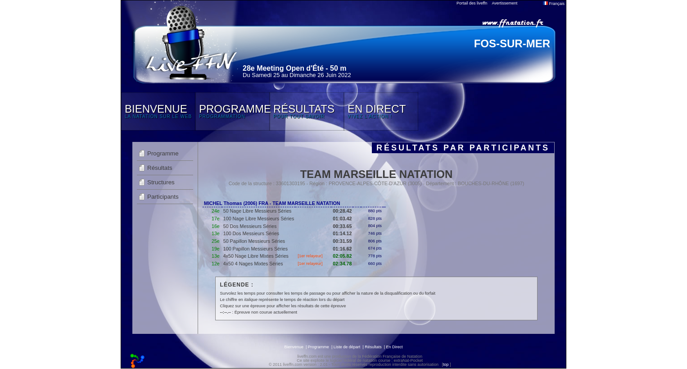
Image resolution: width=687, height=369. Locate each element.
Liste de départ (347, 347)
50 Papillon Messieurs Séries (254, 241)
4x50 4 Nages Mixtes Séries (253, 263)
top (446, 364)
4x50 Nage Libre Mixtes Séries (256, 256)
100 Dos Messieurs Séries (251, 233)
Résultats (159, 167)
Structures (161, 182)
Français (554, 3)
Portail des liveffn (471, 3)
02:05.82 (342, 256)
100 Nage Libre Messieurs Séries (258, 218)
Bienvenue (293, 347)
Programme (163, 153)
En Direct (394, 347)
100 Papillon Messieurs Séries (255, 248)
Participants (163, 196)
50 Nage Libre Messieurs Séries (257, 211)
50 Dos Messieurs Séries (249, 226)
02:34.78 (342, 263)
